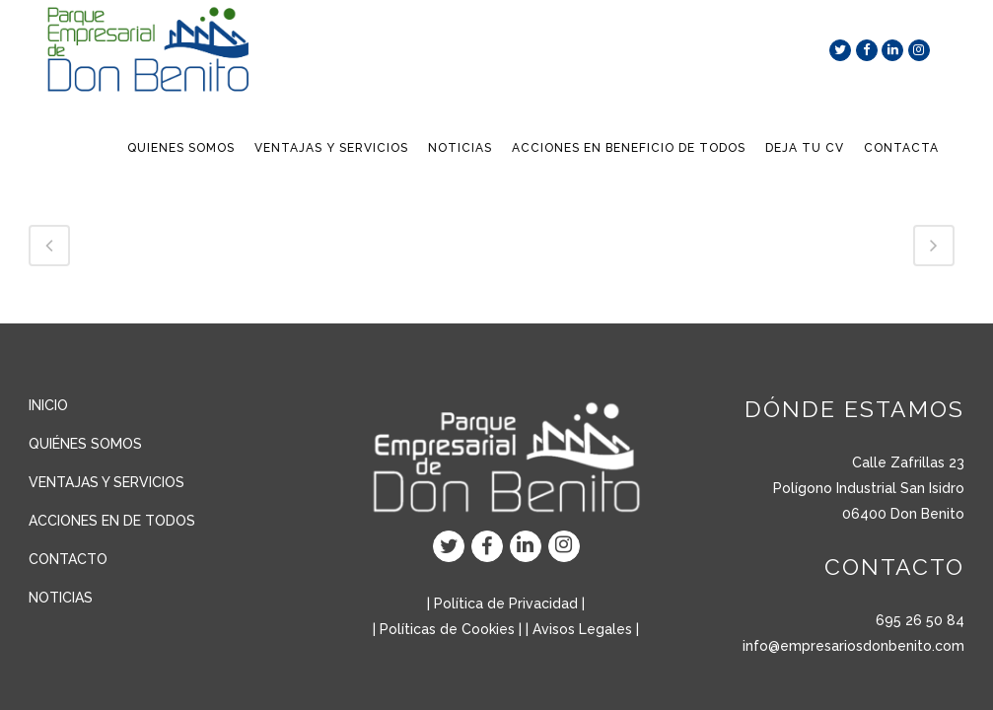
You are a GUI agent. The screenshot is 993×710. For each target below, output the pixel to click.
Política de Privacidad (506, 603)
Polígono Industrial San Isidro (868, 488)
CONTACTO (68, 559)
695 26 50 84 (920, 620)
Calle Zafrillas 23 (908, 462)
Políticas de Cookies (447, 629)
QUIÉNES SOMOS (85, 444)
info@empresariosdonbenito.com (853, 646)
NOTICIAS (61, 597)
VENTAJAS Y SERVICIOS (106, 482)
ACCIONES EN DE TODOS (112, 521)
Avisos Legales (582, 629)
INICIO (48, 405)
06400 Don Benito (903, 514)
